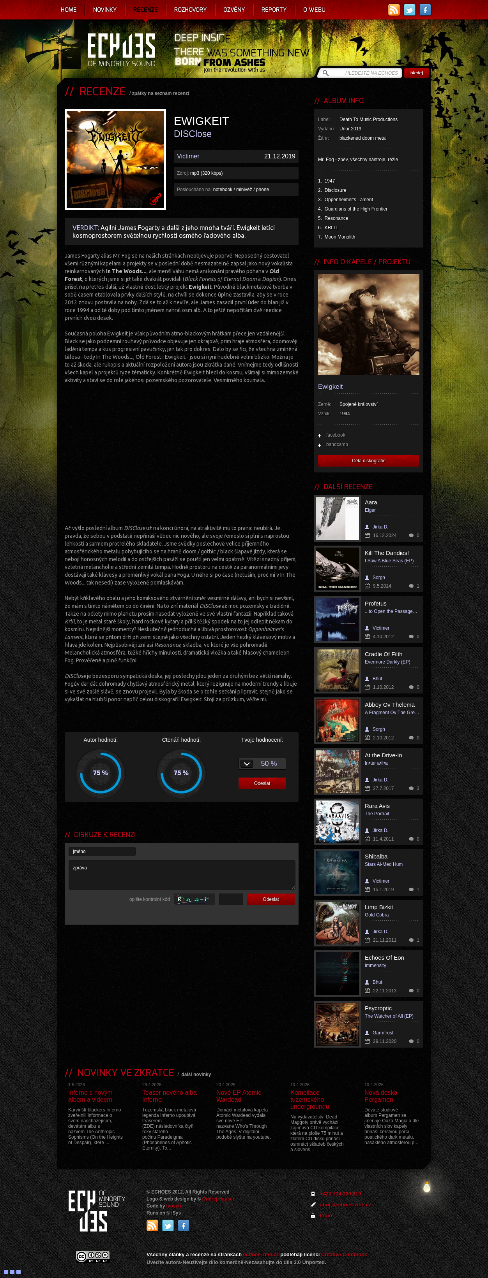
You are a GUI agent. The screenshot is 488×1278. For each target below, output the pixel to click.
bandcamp (337, 444)
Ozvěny (234, 10)
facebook (335, 435)
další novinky (196, 1074)
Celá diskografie (368, 460)
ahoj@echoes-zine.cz (345, 1205)
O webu (314, 10)
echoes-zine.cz (261, 1254)
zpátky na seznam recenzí (160, 93)
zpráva (182, 875)
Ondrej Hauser (218, 1199)
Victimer (188, 156)
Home (69, 10)
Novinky (105, 10)
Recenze (145, 10)
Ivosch (173, 1206)
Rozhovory (190, 10)
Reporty (274, 10)
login (326, 1215)
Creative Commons (344, 1254)
